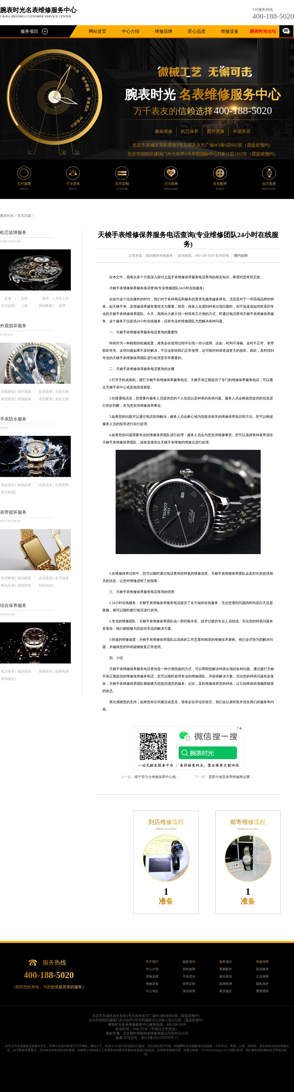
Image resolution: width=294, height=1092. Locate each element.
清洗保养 (189, 991)
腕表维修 (163, 131)
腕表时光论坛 (263, 31)
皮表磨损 (45, 578)
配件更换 (216, 131)
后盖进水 (45, 485)
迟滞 (62, 306)
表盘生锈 (62, 399)
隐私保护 (262, 984)
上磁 (24, 306)
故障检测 (62, 671)
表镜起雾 (24, 485)
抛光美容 (24, 671)
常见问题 (24, 216)
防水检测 (8, 492)
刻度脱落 (45, 392)
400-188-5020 (273, 16)
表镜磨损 (8, 392)
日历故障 (8, 306)
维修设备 (230, 31)
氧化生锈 (8, 585)
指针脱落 (24, 392)
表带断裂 (8, 578)
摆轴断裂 (45, 306)
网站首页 (97, 31)
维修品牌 (163, 31)
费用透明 (262, 991)
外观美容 (242, 131)
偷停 (45, 298)
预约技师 (241, 255)
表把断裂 (45, 399)
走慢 (7, 298)
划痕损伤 (45, 585)
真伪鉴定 (8, 679)
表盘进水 (8, 485)
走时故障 (189, 969)
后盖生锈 (62, 392)
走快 (24, 298)
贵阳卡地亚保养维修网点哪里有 (232, 777)
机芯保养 (189, 131)
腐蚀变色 (24, 585)
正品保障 (262, 976)
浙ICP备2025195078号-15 (159, 1038)
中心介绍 (130, 31)
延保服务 (262, 969)
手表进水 (189, 976)
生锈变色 (62, 485)
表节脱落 (62, 578)
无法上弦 (62, 298)
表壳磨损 (8, 399)
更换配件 (45, 671)
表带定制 (189, 984)
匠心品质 (197, 31)
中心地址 (152, 991)
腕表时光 (7, 216)
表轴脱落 (24, 399)
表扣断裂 (24, 578)
